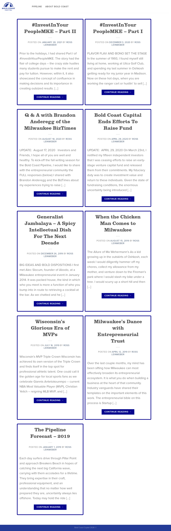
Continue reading (50, 97)
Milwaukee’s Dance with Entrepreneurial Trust (118, 331)
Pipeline (37, 6)
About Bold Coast (57, 6)
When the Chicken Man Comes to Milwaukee (118, 223)
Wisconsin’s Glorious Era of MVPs (50, 328)
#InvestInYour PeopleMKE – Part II (50, 27)
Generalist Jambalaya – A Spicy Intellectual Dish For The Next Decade (50, 229)
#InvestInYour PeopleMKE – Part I (118, 27)
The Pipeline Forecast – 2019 (50, 432)
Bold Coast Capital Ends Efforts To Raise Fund (117, 121)
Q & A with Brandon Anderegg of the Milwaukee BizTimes (50, 121)
